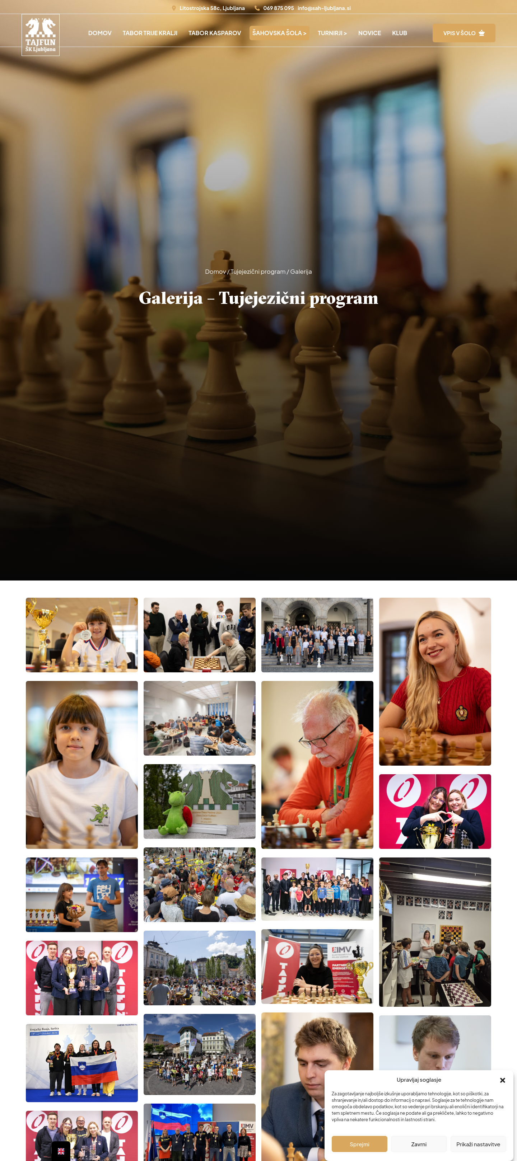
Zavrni (419, 1144)
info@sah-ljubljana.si (324, 8)
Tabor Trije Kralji (150, 33)
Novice (369, 33)
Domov (100, 33)
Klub (399, 33)
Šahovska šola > (279, 33)
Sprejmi (359, 1144)
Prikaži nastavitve (478, 1144)
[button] (502, 1079)
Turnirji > (332, 33)
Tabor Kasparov (214, 33)
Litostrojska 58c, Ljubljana (212, 8)
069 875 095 (278, 8)
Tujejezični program (258, 271)
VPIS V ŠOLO (459, 33)
